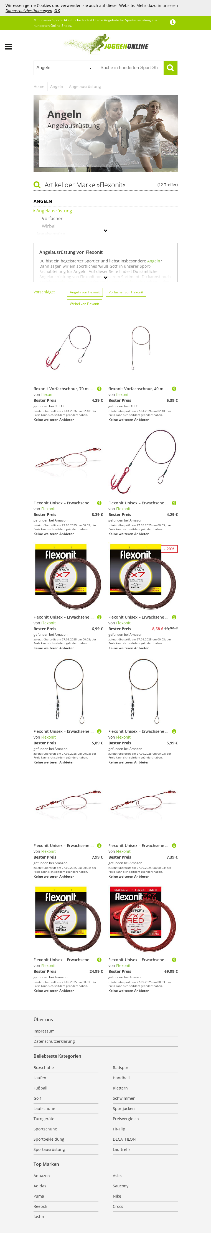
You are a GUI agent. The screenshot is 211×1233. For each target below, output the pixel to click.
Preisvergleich (126, 1118)
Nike (117, 1196)
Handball (121, 1077)
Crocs (118, 1206)
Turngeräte (44, 1118)
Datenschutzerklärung (54, 1041)
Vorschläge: (44, 291)
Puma (39, 1196)
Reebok (40, 1206)
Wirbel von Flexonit (84, 303)
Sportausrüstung (49, 1149)
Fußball (40, 1088)
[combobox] (64, 68)
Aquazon (42, 1175)
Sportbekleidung (49, 1139)
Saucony (120, 1185)
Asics (117, 1175)
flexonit (48, 394)
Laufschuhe (44, 1108)
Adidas (40, 1185)
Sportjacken (124, 1108)
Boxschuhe (44, 1067)
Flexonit (48, 508)
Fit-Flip (119, 1129)
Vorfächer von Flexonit (126, 292)
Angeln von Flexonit (85, 292)
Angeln (56, 86)
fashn (39, 1216)
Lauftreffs (122, 1149)
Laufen (40, 1077)
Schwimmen (124, 1098)
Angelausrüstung (85, 86)
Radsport (121, 1067)
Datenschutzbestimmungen (29, 10)
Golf (37, 1098)
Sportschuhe (45, 1129)
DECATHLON (124, 1139)
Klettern (120, 1088)
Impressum (44, 1031)
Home (39, 86)
